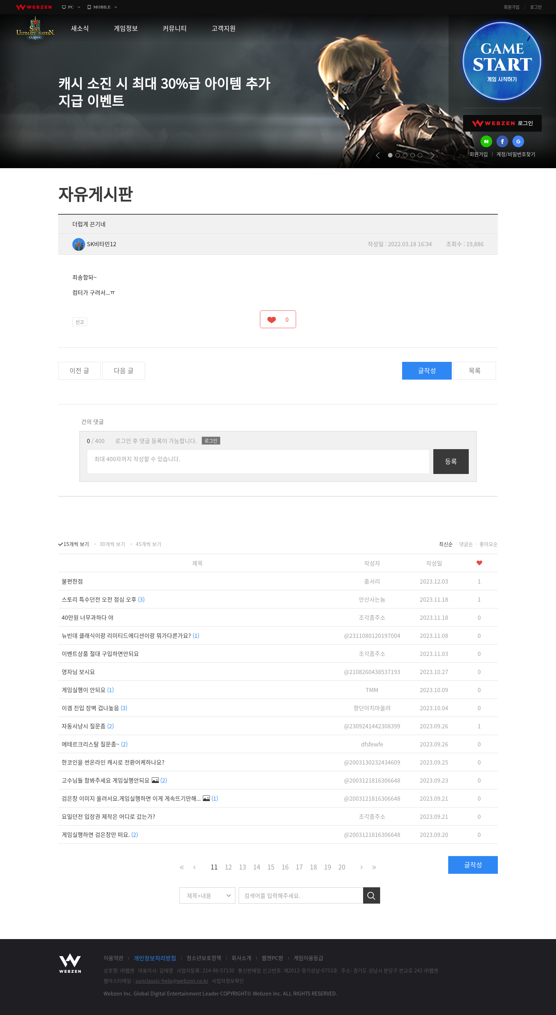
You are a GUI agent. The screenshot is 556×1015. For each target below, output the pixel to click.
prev (378, 155)
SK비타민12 (94, 243)
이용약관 (113, 958)
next (432, 155)
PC (71, 7)
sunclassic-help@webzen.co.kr (171, 980)
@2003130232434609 (372, 762)
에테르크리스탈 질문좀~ (95, 744)
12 (228, 867)
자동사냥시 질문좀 (88, 726)
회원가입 (511, 7)
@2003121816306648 (372, 780)
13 (242, 867)
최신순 (446, 543)
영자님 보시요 (78, 671)
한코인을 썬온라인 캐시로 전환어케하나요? (113, 762)
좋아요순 (488, 543)
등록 (451, 461)
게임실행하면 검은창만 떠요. (100, 834)
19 (327, 867)
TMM (372, 689)
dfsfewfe (372, 744)
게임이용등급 (308, 958)
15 (270, 867)
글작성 (427, 370)
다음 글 (124, 370)
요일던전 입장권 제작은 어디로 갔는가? (108, 816)
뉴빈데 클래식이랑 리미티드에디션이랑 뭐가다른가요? (130, 635)
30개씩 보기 (112, 543)
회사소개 (241, 958)
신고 (80, 321)
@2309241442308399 (372, 726)
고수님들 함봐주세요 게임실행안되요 (114, 780)
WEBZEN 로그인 (502, 123)
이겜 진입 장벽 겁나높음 (94, 708)
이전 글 (79, 370)
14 (256, 867)
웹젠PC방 (272, 958)
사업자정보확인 (228, 980)
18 (313, 867)
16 (285, 867)
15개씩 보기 (76, 543)
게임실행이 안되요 (88, 689)
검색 (371, 895)
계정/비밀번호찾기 (515, 154)
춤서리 (372, 581)
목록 (475, 370)
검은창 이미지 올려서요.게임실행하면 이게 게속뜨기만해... (140, 798)
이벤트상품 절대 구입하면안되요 (100, 653)
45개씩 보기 (148, 543)
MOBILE (102, 7)
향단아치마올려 (372, 708)
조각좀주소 (372, 617)
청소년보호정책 (204, 958)
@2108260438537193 (372, 671)
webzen (33, 7)
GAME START (502, 61)
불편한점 (72, 581)
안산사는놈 (372, 599)
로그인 (536, 7)
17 (299, 867)
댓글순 (466, 543)
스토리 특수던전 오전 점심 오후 (103, 599)
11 (214, 867)
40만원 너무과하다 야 (87, 617)
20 (341, 867)
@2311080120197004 (372, 635)
